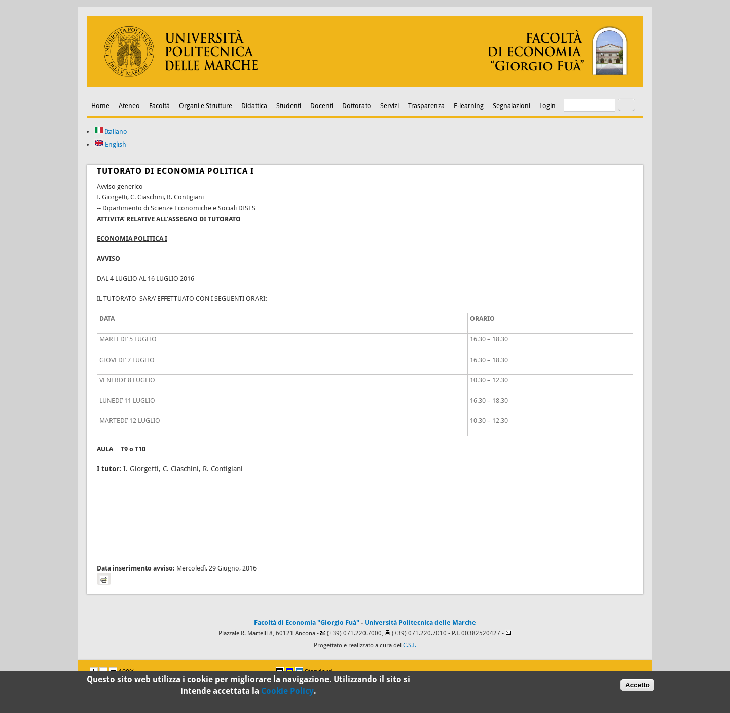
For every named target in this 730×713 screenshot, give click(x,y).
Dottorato (356, 106)
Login (547, 106)
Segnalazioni (511, 106)
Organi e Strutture (205, 106)
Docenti (321, 106)
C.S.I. (409, 645)
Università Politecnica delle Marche (420, 622)
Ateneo (129, 106)
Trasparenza (426, 106)
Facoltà (159, 106)
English (110, 144)
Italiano (110, 131)
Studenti (288, 106)
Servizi (389, 106)
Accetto (637, 687)
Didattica (254, 106)
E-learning (469, 106)
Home (100, 106)
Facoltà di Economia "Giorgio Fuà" (306, 622)
